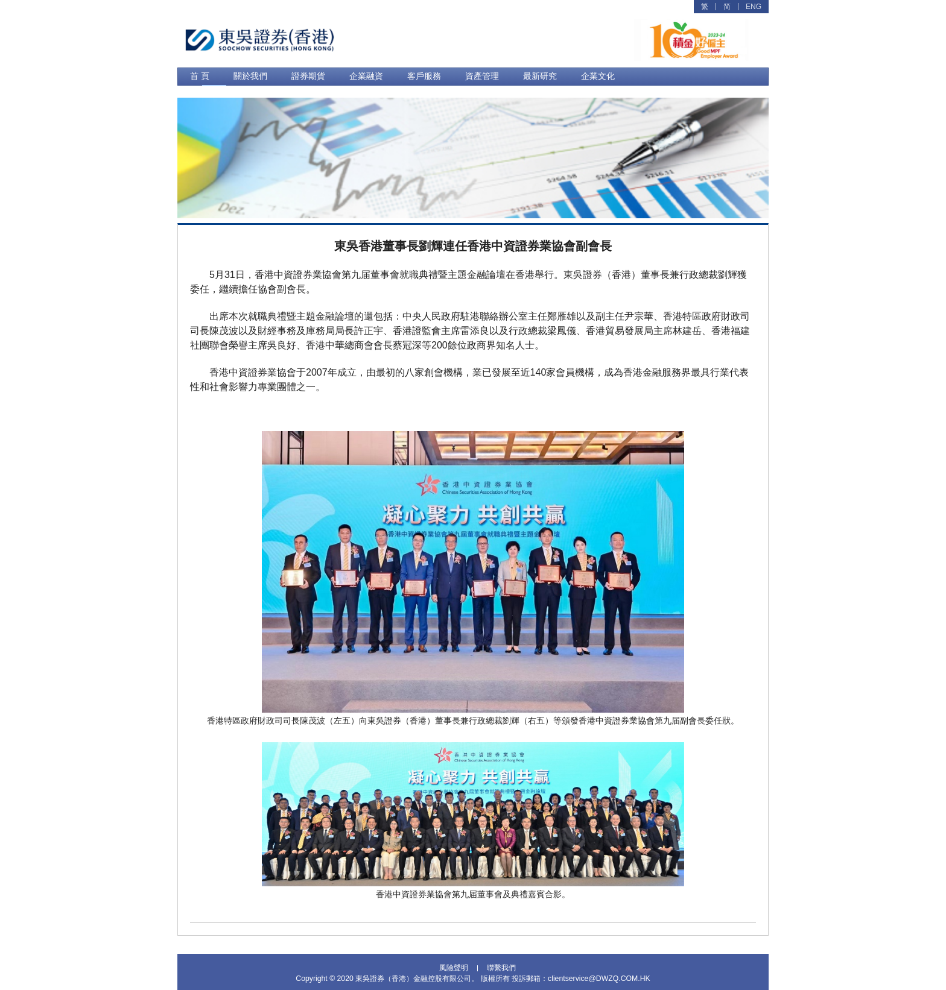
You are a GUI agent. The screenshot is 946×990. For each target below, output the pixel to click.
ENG (753, 6)
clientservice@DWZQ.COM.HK (599, 977)
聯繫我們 (501, 967)
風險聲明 (453, 967)
